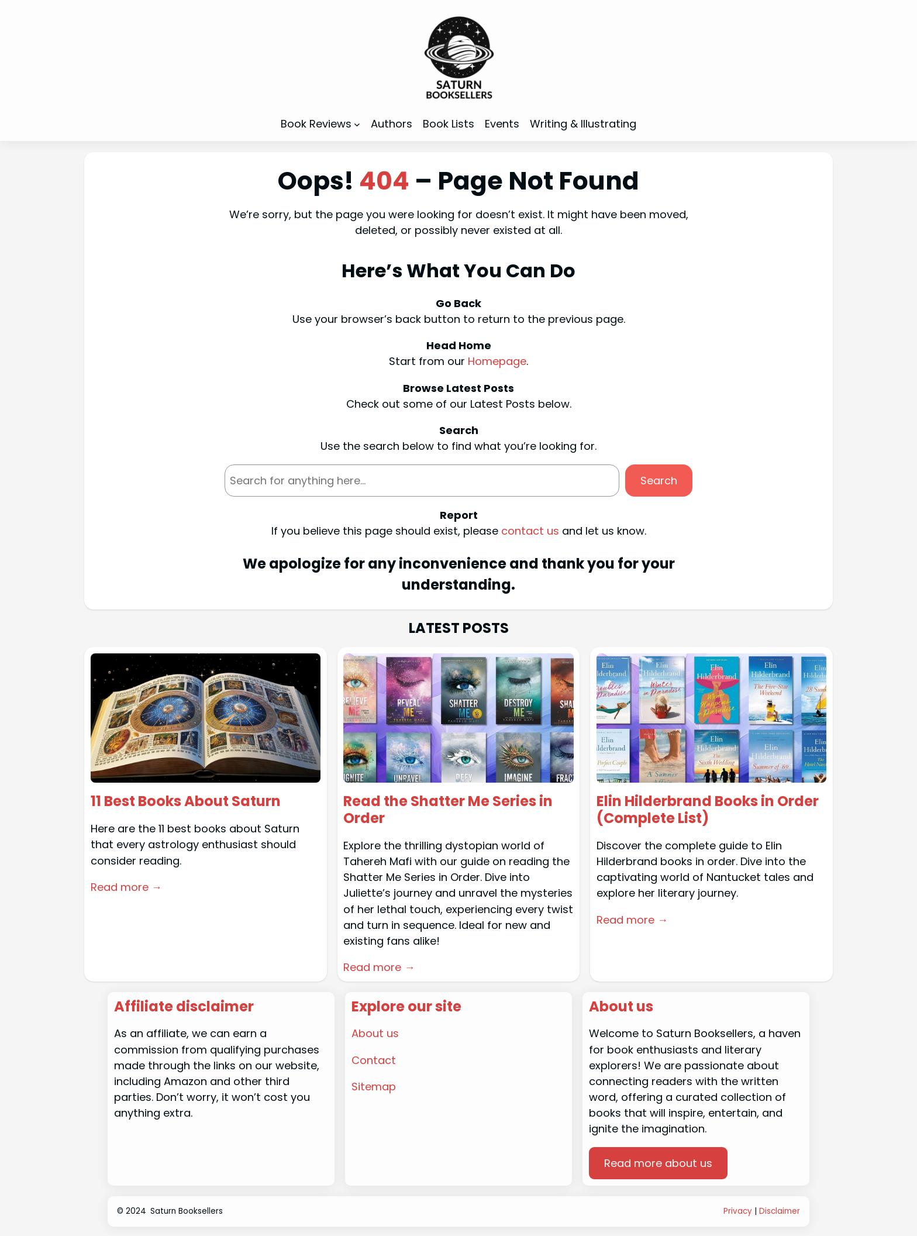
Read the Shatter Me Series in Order (448, 810)
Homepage (497, 361)
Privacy (737, 1211)
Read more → (126, 887)
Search (658, 480)
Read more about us (658, 1163)
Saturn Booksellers (186, 1211)
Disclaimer (779, 1211)
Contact (373, 1060)
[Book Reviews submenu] (357, 124)
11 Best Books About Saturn (186, 801)
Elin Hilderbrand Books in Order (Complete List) (708, 810)
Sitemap (373, 1086)
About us (375, 1033)
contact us (530, 531)
